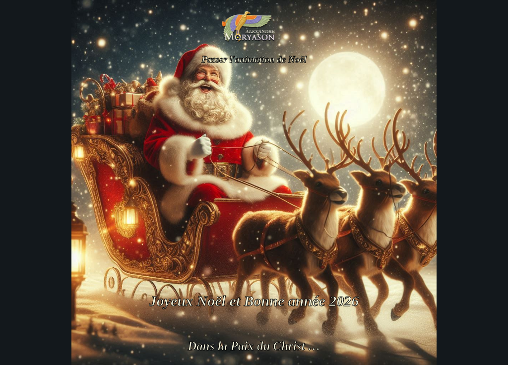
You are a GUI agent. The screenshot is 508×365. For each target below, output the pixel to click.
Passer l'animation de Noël (254, 59)
